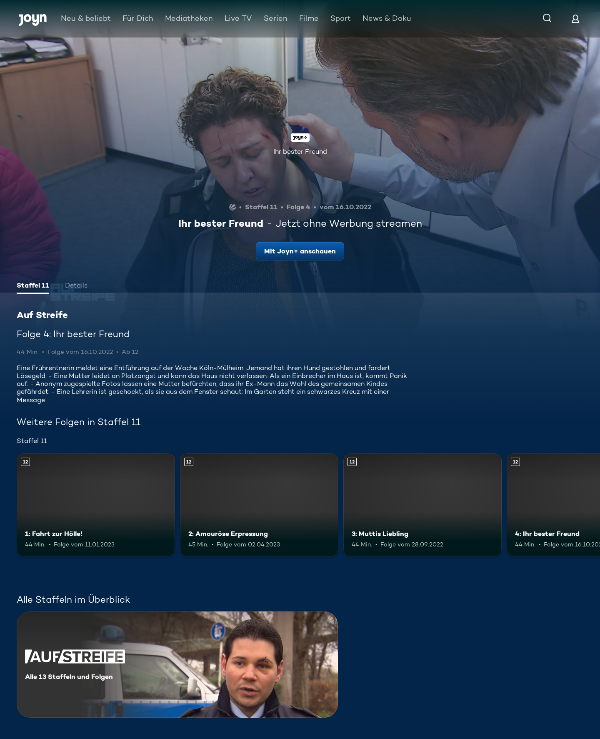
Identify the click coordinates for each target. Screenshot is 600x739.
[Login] (575, 18)
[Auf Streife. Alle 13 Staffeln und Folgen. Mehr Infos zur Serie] (177, 664)
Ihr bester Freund (300, 151)
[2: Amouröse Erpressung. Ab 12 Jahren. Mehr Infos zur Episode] (259, 504)
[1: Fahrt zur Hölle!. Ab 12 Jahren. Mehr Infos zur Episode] (96, 504)
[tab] (33, 286)
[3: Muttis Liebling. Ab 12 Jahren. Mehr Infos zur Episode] (422, 504)
